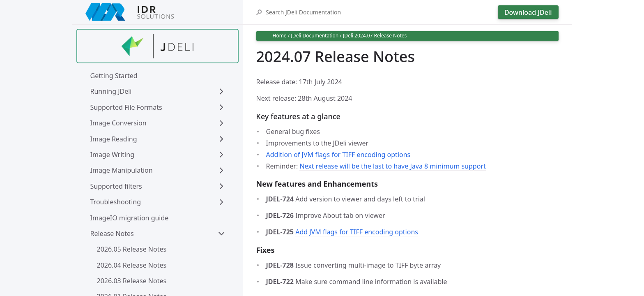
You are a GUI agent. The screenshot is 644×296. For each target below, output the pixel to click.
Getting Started (114, 75)
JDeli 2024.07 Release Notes (375, 35)
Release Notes (112, 233)
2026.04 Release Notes (132, 265)
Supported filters (116, 186)
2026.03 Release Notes (132, 280)
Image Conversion (118, 122)
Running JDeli (111, 91)
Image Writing (112, 154)
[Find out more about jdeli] (157, 46)
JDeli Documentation (314, 35)
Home (280, 35)
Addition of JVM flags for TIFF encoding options (338, 154)
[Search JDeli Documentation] (379, 12)
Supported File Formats (126, 107)
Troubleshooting (115, 201)
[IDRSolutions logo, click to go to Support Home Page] (157, 12)
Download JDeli (528, 12)
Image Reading (113, 138)
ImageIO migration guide (129, 217)
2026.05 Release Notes (132, 249)
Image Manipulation (121, 170)
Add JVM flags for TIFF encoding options (356, 231)
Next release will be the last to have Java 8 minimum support (392, 166)
